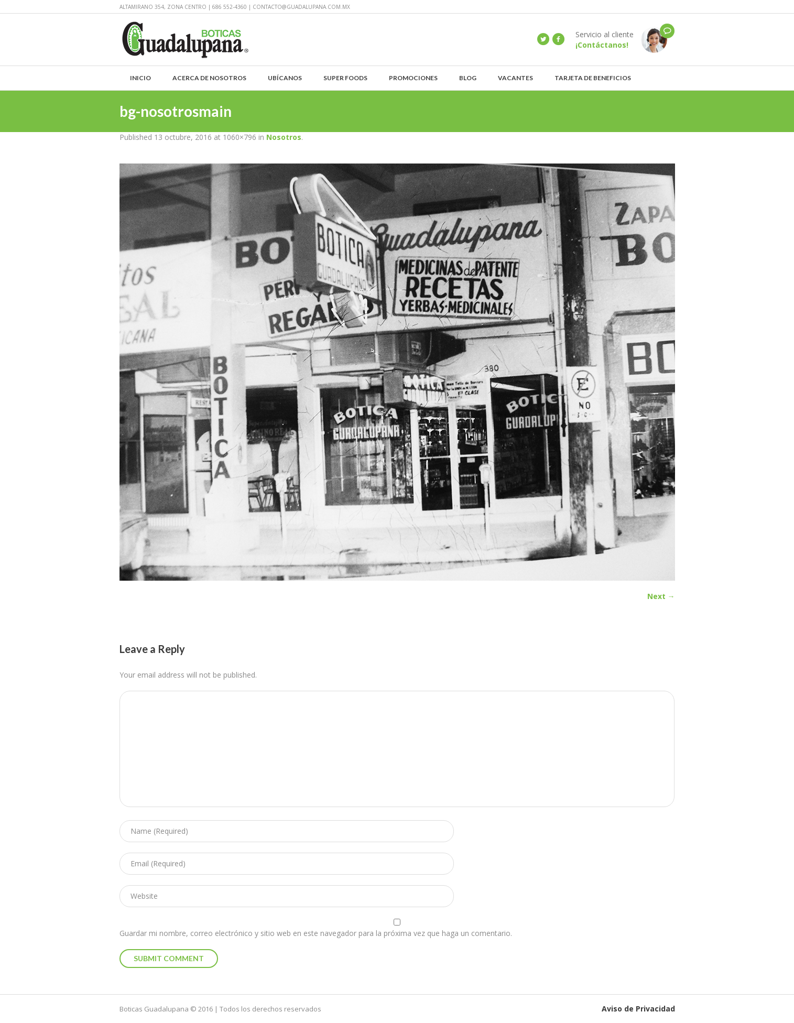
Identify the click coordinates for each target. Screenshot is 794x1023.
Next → (661, 596)
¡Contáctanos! (601, 45)
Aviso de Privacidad (638, 1009)
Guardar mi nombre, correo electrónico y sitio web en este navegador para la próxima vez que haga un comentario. (315, 933)
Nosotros (283, 137)
